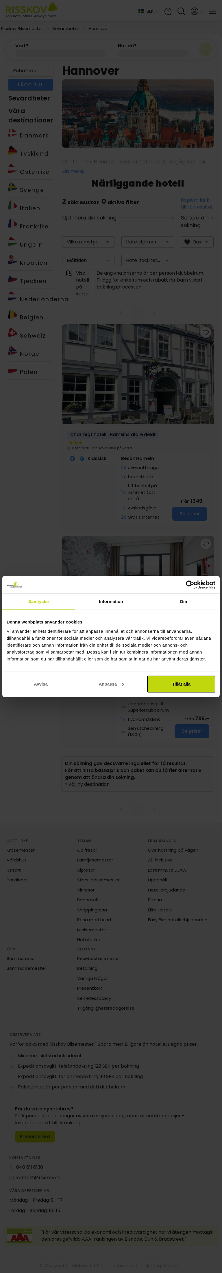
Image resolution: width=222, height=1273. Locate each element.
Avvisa (41, 683)
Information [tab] (111, 601)
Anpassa (111, 683)
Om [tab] (183, 601)
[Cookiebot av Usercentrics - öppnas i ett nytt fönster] (190, 584)
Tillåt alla (181, 683)
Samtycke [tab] (38, 601)
